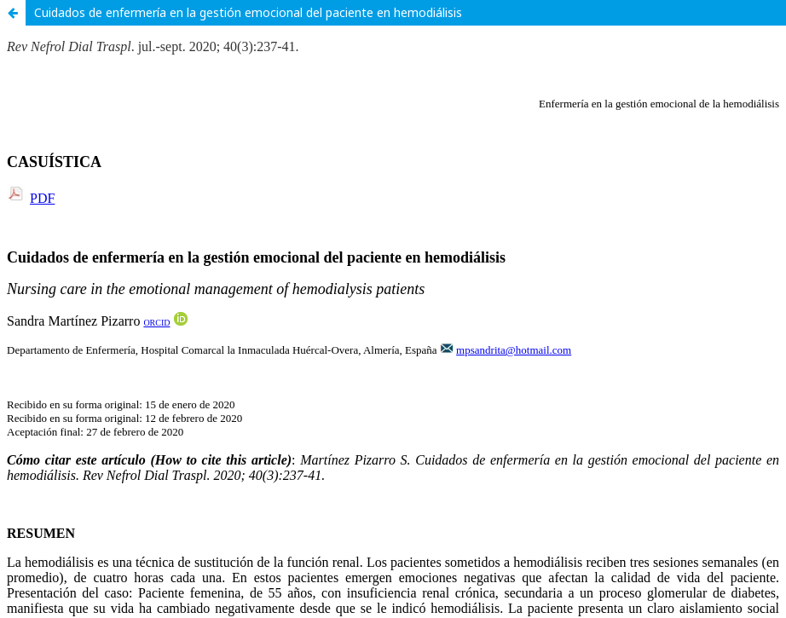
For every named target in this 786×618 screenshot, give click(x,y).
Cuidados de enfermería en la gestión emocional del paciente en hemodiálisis (248, 12)
